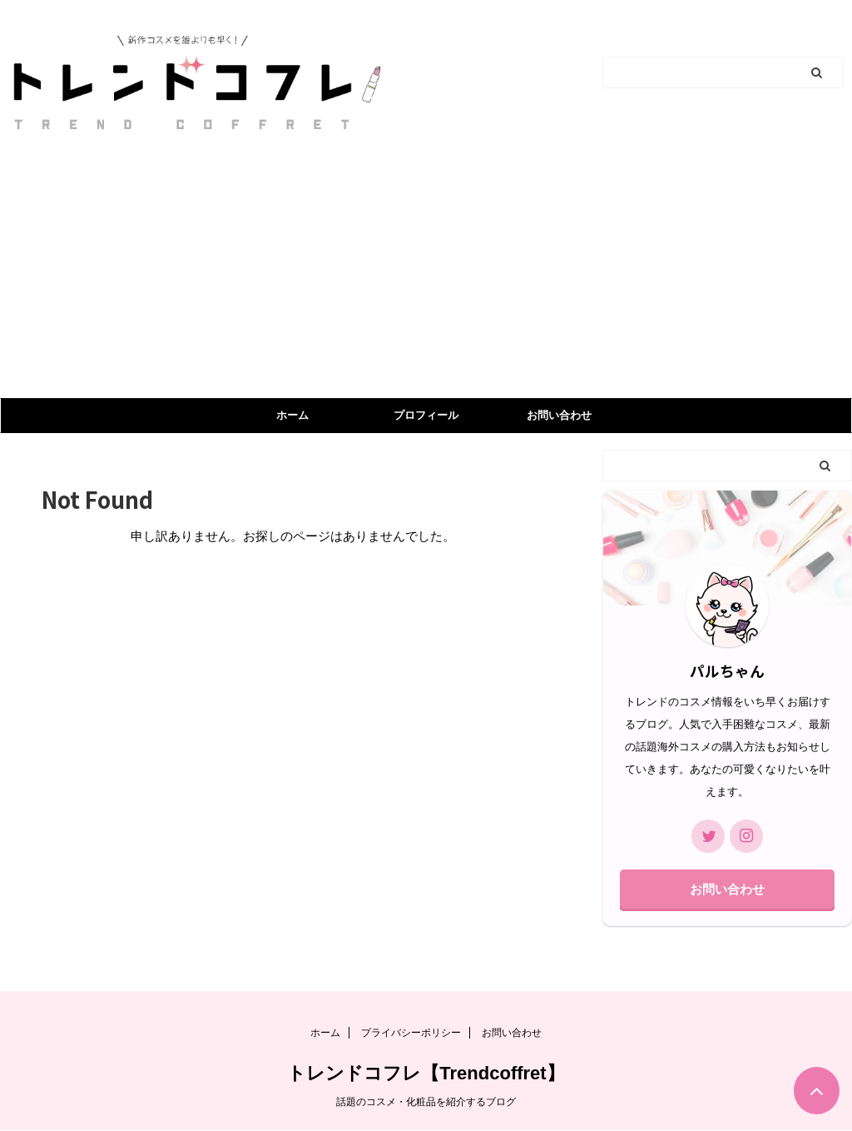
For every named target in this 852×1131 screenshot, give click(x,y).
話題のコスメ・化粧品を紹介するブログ (426, 1102)
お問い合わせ (559, 415)
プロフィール (426, 415)
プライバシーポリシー (411, 1033)
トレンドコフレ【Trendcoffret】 (425, 1073)
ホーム (292, 415)
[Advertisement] (426, 273)
